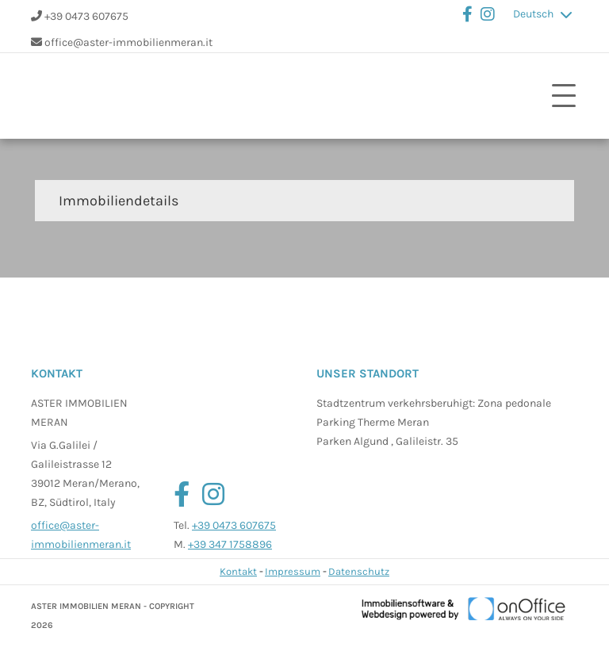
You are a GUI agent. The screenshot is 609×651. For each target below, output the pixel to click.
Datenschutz (358, 571)
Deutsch (533, 14)
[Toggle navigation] (563, 96)
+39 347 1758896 (230, 544)
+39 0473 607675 (86, 16)
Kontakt (238, 571)
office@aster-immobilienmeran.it (128, 42)
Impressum (292, 571)
